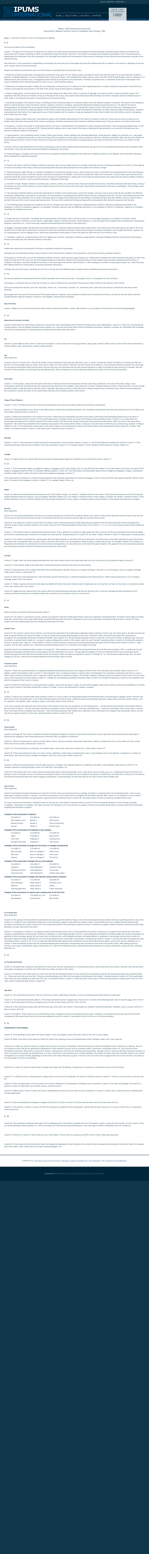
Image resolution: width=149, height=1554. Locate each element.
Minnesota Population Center (69, 1174)
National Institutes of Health (47, 1161)
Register (110, 2)
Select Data (71, 16)
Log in (102, 2)
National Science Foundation (75, 1161)
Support (96, 16)
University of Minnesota (116, 1161)
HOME (59, 16)
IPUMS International (7, 5)
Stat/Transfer (94, 1161)
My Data (85, 16)
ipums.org (120, 2)
